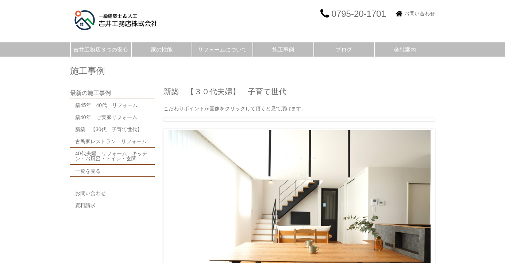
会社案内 (405, 49)
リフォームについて (222, 49)
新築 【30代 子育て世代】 (111, 129)
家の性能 (162, 49)
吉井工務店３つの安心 (100, 49)
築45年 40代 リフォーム (106, 105)
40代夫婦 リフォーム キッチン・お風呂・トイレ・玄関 (111, 155)
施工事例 (283, 49)
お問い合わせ (419, 13)
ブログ (344, 49)
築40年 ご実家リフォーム (106, 117)
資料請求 (85, 205)
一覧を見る (88, 171)
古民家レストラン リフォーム (111, 141)
